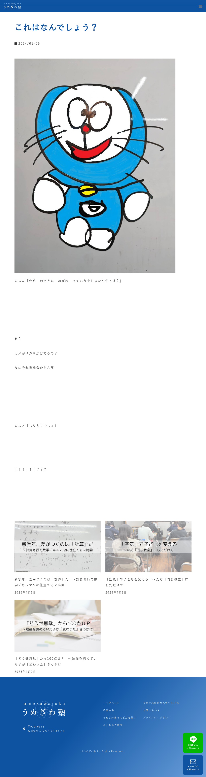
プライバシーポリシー (157, 717)
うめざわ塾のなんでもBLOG (161, 703)
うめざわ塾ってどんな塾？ (119, 717)
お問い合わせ (151, 710)
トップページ (111, 703)
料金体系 (108, 710)
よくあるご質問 (113, 725)
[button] (201, 6)
